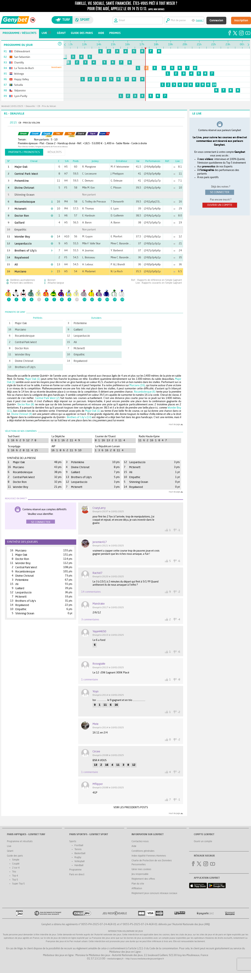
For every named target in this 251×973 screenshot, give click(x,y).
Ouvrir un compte (203, 841)
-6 (179, 561)
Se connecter (40, 522)
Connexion (216, 20)
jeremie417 (100, 542)
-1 (179, 530)
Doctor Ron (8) (26, 404)
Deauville (30, 106)
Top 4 (15, 876)
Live (9, 846)
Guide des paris (15, 856)
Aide (134, 846)
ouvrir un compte (219, 205)
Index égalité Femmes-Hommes (149, 856)
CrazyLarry (99, 508)
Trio (14, 872)
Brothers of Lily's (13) (79, 417)
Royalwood (22, 257)
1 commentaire (89, 679)
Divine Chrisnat (24, 188)
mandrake (99, 603)
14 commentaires (91, 592)
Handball (78, 865)
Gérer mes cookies (141, 869)
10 (214, 84)
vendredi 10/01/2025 (12, 106)
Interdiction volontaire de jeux (125, 931)
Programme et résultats (20, 841)
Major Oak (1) (32, 379)
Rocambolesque (25, 201)
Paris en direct (76, 874)
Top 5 (15, 880)
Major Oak (21, 167)
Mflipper (98, 784)
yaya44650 (99, 631)
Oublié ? (200, 21)
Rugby (77, 857)
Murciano (20, 271)
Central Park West (26, 174)
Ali (16, 264)
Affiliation (137, 888)
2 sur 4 (16, 868)
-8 (179, 679)
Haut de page (174, 424)
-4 (179, 619)
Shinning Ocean (24, 194)
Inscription (241, 20)
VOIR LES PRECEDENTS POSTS (130, 807)
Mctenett (20, 208)
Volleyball (79, 861)
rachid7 (97, 573)
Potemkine (22, 181)
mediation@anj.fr (115, 959)
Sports (72, 841)
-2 (179, 592)
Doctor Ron (22, 215)
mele (96, 724)
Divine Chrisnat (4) (21, 414)
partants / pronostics (24, 152)
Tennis (78, 849)
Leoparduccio (23, 243)
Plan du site (138, 884)
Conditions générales (143, 851)
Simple (15, 860)
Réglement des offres (143, 879)
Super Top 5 (18, 884)
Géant (10, 851)
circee (96, 751)
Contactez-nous (140, 841)
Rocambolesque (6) (145, 392)
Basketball (79, 853)
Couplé (16, 864)
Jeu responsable (140, 874)
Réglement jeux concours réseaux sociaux (154, 893)
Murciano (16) (137, 385)
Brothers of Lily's (26, 250)
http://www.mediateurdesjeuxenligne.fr (145, 959)
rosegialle (99, 663)
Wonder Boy (22, 236)
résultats (55, 152)
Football (78, 845)
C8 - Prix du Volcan (46, 106)
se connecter (219, 192)
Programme (75, 870)
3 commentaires (90, 619)
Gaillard (19, 222)
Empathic (20, 229)
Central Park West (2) (47, 398)
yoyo (96, 691)
